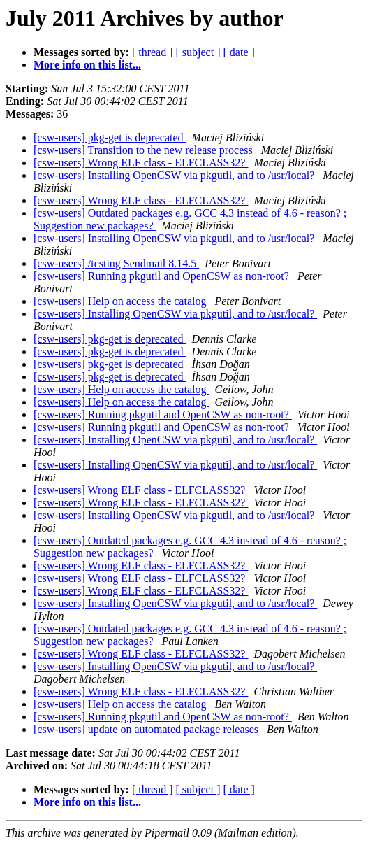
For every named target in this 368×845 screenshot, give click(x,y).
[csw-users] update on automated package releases (147, 729)
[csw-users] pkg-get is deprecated (110, 137)
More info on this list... (87, 65)
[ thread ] (152, 52)
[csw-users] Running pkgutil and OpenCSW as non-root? (163, 276)
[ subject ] (198, 52)
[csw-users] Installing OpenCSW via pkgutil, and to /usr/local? (175, 175)
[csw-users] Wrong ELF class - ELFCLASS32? (141, 163)
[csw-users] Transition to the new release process (145, 150)
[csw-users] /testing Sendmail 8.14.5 (116, 263)
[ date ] (239, 52)
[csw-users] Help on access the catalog (121, 301)
